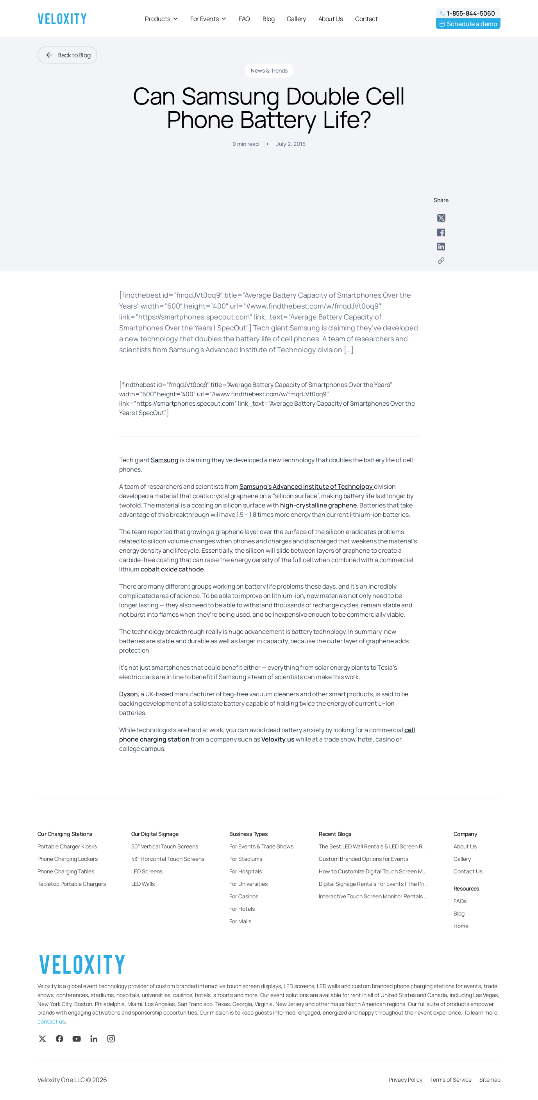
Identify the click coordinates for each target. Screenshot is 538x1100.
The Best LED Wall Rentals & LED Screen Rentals (378, 846)
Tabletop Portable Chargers (72, 883)
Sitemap (489, 1079)
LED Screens (147, 871)
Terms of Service (451, 1079)
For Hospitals (245, 871)
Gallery (296, 18)
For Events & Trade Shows (261, 846)
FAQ (244, 18)
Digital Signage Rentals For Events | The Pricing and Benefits (393, 883)
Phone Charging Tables (66, 871)
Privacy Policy (405, 1079)
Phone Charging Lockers (68, 858)
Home (461, 926)
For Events (208, 18)
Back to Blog (67, 55)
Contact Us (468, 871)
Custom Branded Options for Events (363, 858)
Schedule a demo (468, 24)
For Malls (240, 921)
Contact (366, 18)
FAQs (460, 901)
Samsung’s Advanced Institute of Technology (307, 486)
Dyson (128, 694)
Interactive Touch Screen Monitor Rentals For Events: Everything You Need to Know (422, 896)
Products (161, 18)
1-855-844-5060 (467, 13)
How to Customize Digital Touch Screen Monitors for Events (393, 871)
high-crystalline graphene (318, 505)
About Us (330, 18)
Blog (268, 18)
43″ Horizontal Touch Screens (167, 858)
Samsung (165, 460)
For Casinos (243, 896)
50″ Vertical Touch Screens (164, 846)
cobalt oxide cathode (172, 569)
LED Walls (143, 883)
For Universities (248, 883)
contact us (51, 1021)
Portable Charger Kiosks (67, 846)
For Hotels (242, 908)
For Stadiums (245, 858)
